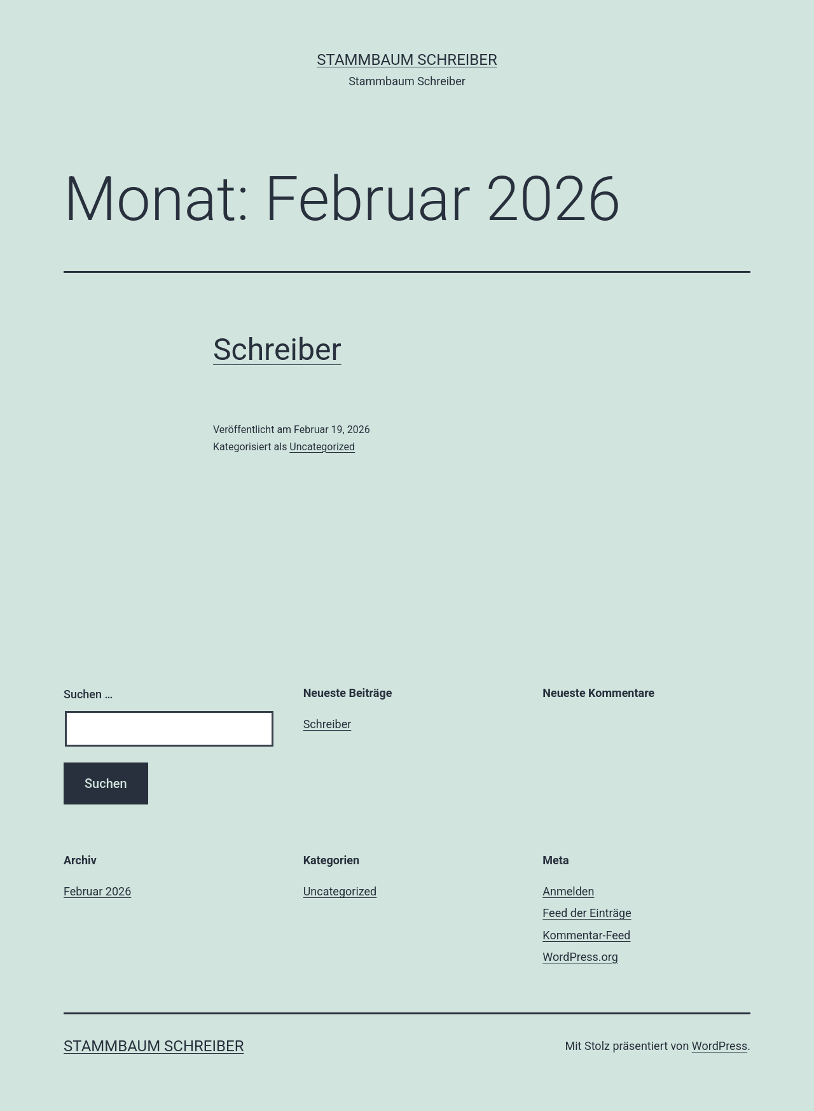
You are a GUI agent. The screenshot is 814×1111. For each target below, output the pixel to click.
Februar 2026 (97, 891)
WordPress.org (580, 956)
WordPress (719, 1045)
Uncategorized (322, 447)
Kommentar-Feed (586, 935)
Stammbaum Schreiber (407, 60)
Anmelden (568, 891)
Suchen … (88, 694)
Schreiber (277, 349)
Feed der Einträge (586, 913)
